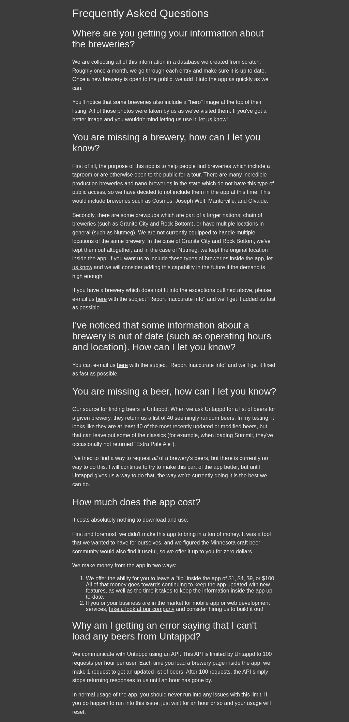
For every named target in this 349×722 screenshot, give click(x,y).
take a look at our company (141, 609)
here (101, 299)
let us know (212, 119)
